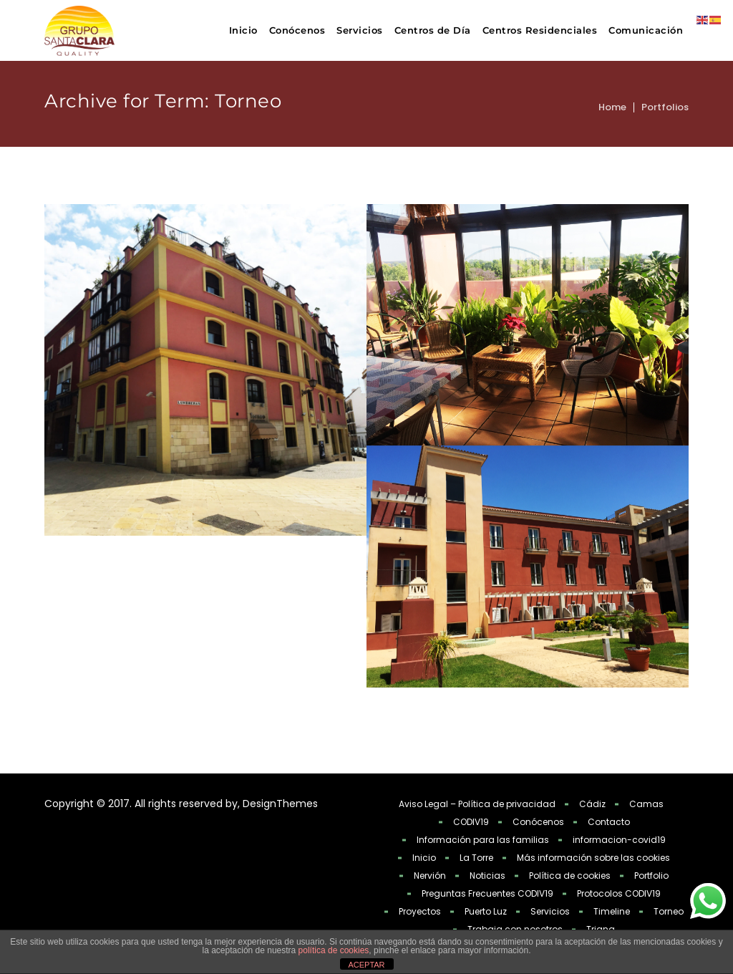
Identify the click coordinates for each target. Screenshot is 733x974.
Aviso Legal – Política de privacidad (477, 804)
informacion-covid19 (619, 840)
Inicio (243, 30)
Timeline (611, 911)
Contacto (609, 822)
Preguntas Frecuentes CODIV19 (487, 893)
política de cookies (333, 950)
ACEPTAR (366, 964)
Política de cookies (570, 875)
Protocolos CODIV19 (619, 893)
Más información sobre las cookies (593, 858)
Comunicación (645, 30)
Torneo (669, 911)
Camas (646, 804)
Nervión (430, 875)
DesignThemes (280, 803)
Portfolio (651, 875)
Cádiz (592, 804)
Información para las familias (483, 840)
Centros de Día (432, 30)
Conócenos (297, 30)
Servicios (359, 30)
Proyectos (420, 911)
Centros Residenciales (540, 30)
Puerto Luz (486, 911)
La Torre (476, 858)
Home (612, 107)
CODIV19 (471, 822)
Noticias (487, 875)
